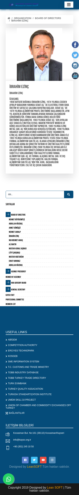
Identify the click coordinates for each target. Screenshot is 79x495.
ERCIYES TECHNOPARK (20, 350)
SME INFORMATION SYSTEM (22, 361)
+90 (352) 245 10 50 (23, 446)
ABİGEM (11, 339)
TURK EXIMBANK (16, 383)
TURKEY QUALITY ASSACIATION (24, 389)
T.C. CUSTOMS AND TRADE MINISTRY (27, 367)
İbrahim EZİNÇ (20, 20)
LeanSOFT (34, 466)
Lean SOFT (55, 487)
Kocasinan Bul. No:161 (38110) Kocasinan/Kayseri (38, 433)
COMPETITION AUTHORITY (21, 345)
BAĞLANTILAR (15, 413)
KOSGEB (12, 356)
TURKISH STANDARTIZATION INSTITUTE (29, 394)
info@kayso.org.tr (22, 439)
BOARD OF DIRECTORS (48, 18)
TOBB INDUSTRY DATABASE (22, 372)
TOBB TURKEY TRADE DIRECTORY (26, 378)
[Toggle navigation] (68, 5)
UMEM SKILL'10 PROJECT (21, 400)
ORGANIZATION (22, 18)
